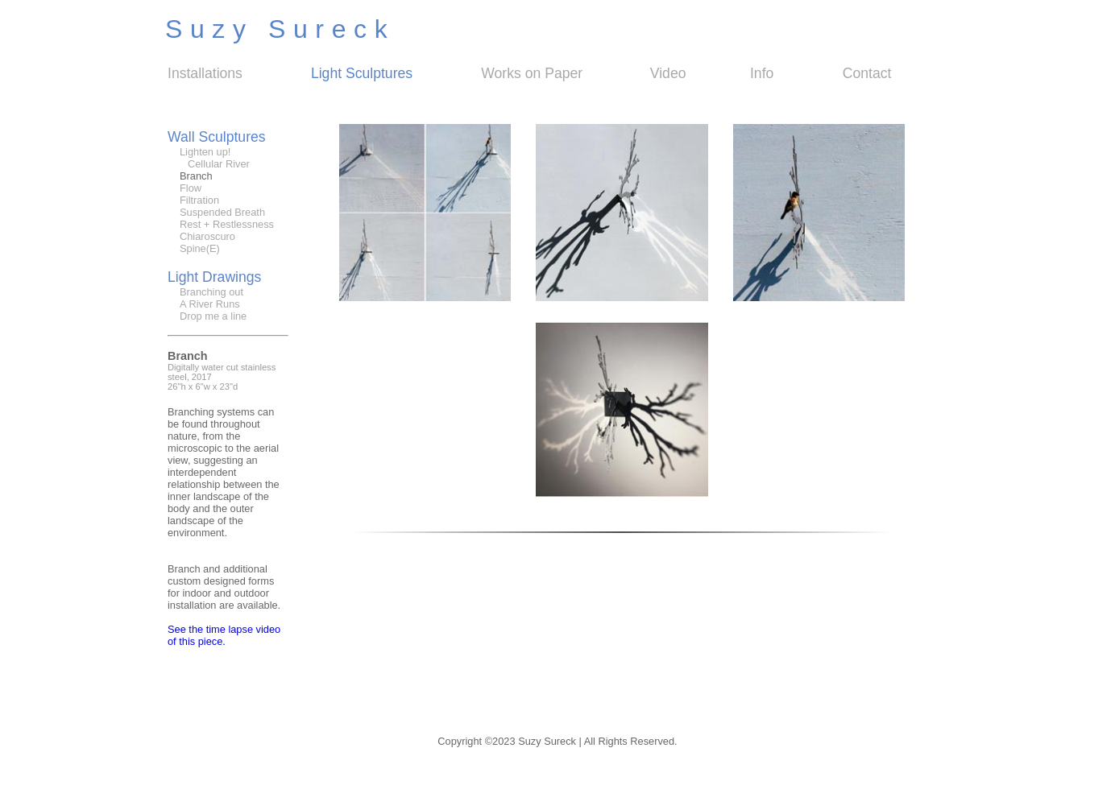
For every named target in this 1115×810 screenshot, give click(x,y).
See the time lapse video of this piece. (224, 635)
